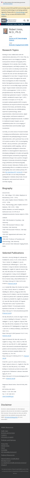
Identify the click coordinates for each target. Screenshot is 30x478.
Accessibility (4, 450)
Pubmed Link (12, 283)
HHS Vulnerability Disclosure (8, 452)
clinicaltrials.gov (20, 12)
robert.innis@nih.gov (8, 396)
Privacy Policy (4, 443)
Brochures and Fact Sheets (8, 433)
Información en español (7, 437)
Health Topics (4, 431)
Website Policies (5, 446)
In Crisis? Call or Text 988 (15, 24)
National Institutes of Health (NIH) (10, 458)
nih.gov (3, 14)
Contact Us (4, 435)
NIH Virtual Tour (5, 460)
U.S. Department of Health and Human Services (13, 462)
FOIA (3, 448)
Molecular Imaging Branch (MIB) (18, 45)
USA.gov (4, 465)
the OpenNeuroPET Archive (14, 172)
